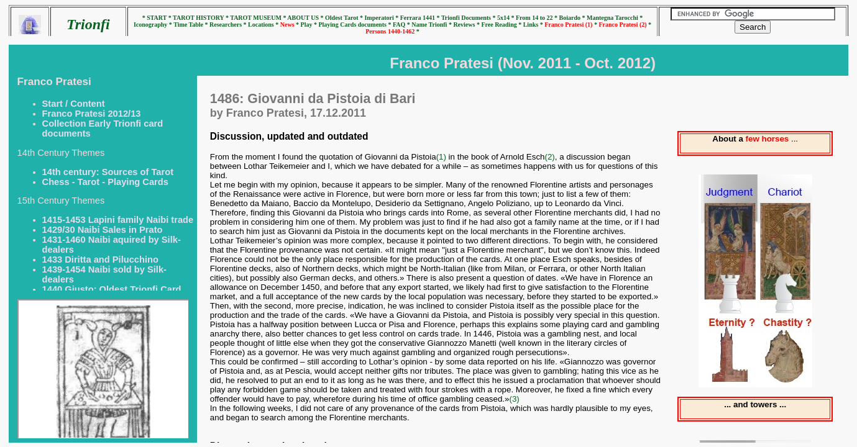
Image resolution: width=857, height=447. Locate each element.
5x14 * (506, 17)
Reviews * (467, 24)
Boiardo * (573, 17)
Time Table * (191, 24)
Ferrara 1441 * (420, 17)
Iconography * (153, 24)
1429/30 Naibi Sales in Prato (102, 230)
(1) (441, 156)
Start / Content (73, 104)
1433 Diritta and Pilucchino (100, 259)
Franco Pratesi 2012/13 (91, 114)
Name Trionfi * (432, 24)
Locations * (264, 24)
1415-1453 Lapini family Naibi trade (118, 220)
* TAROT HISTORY (197, 17)
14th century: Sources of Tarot (107, 172)
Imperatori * (382, 17)
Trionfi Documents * (469, 17)
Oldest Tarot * (344, 17)
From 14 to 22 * (537, 17)
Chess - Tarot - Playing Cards (105, 182)
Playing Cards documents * (355, 24)
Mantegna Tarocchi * (615, 17)
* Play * (307, 24)
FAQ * (402, 24)
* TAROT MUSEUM (254, 17)
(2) (549, 156)
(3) (514, 399)
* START (155, 17)
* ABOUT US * (303, 17)
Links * (533, 24)
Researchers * (228, 24)
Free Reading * (502, 24)
